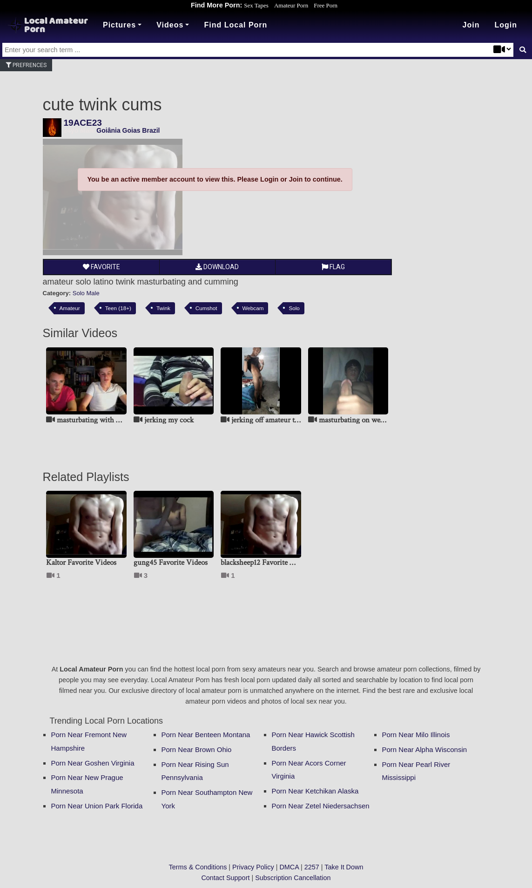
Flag (333, 267)
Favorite (101, 267)
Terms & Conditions (198, 867)
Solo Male (86, 293)
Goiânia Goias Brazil (128, 130)
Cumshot (206, 308)
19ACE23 (83, 123)
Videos (169, 25)
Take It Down (343, 867)
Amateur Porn (291, 5)
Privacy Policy (253, 867)
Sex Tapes (256, 5)
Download (217, 267)
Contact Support (225, 877)
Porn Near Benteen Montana (206, 735)
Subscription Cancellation (292, 877)
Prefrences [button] (26, 65)
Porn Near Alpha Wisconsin (424, 749)
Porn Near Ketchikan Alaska (315, 791)
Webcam (253, 308)
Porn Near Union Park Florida (97, 806)
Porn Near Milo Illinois (416, 735)
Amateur (70, 308)
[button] (506, 25)
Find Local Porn (235, 25)
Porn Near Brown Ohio (197, 749)
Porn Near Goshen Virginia (93, 763)
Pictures (119, 25)
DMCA (289, 867)
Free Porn (325, 5)
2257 (311, 867)
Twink (163, 308)
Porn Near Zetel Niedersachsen (321, 806)
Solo (294, 308)
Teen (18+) (118, 308)
